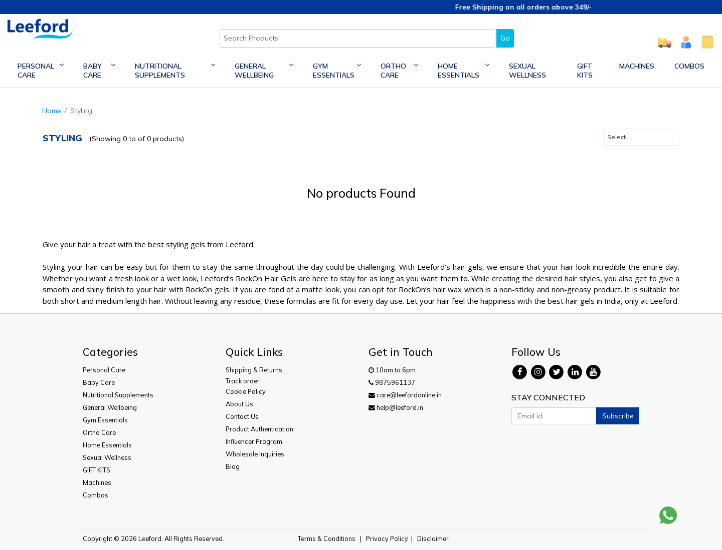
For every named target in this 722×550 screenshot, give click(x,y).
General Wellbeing (264, 71)
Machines (636, 66)
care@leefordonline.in (405, 395)
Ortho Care (399, 71)
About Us (239, 404)
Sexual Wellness (527, 71)
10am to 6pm (392, 370)
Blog (233, 466)
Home (51, 110)
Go (505, 38)
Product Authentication (259, 429)
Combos (689, 66)
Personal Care (40, 71)
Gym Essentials (336, 71)
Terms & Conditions (326, 538)
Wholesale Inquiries (255, 454)
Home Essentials (463, 71)
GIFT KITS (585, 71)
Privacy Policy (387, 538)
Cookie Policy (246, 391)
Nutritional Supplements (174, 71)
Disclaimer (433, 538)
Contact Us (242, 416)
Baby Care (99, 71)
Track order (243, 381)
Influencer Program (254, 441)
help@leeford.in (396, 407)
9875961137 (392, 382)
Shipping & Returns (254, 370)
